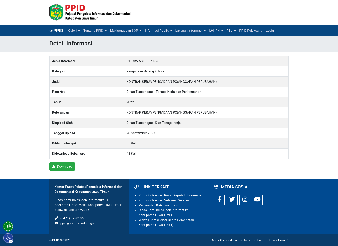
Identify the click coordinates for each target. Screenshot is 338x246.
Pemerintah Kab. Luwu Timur (160, 205)
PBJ (229, 31)
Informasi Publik (157, 31)
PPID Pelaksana (250, 31)
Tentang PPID (93, 31)
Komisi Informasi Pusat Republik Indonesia (170, 195)
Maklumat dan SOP (124, 31)
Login (270, 31)
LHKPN (214, 31)
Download (62, 166)
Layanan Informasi (188, 31)
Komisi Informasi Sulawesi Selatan (164, 200)
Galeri (72, 31)
